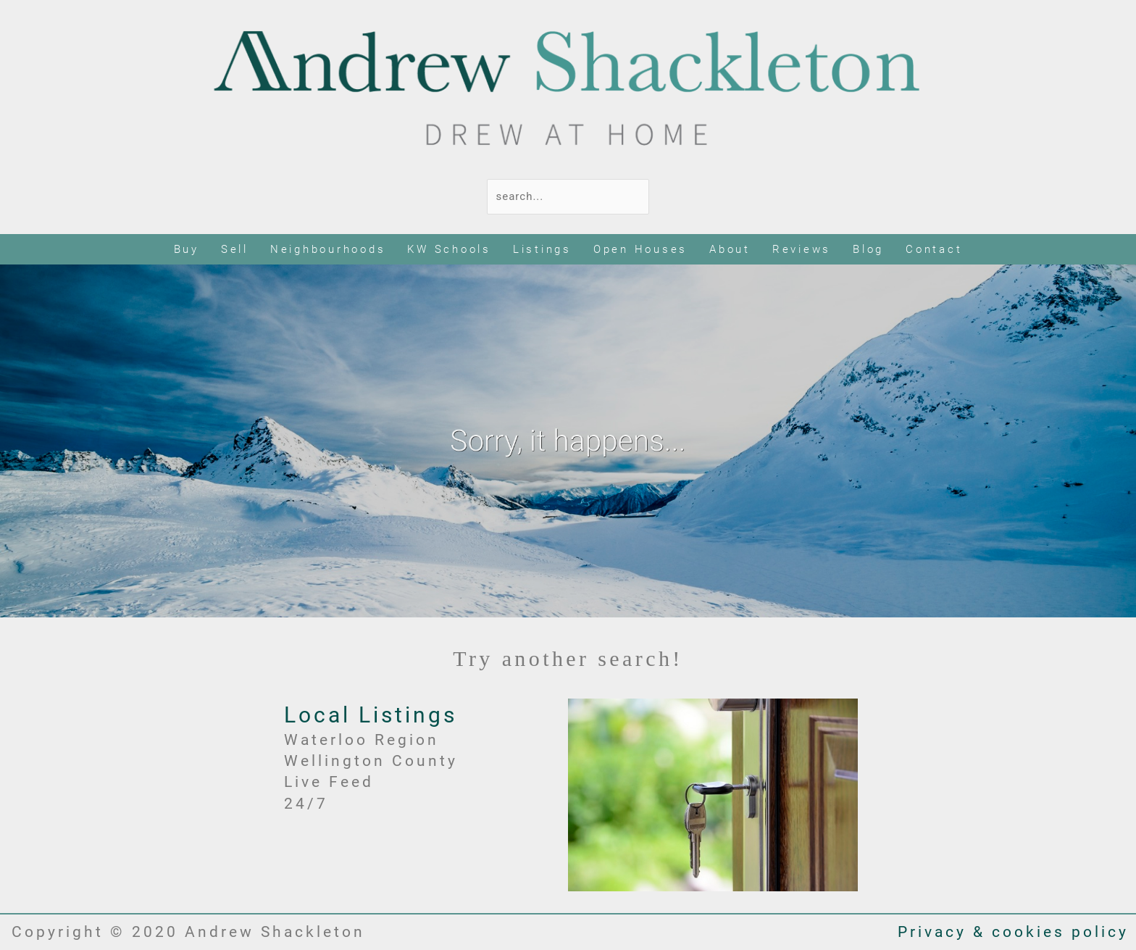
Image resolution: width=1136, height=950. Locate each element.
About (730, 249)
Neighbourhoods (328, 249)
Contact (934, 249)
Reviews (801, 249)
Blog (868, 249)
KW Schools (449, 249)
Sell (234, 249)
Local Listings (370, 715)
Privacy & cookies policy (1013, 932)
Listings (542, 249)
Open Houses (640, 249)
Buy (186, 249)
